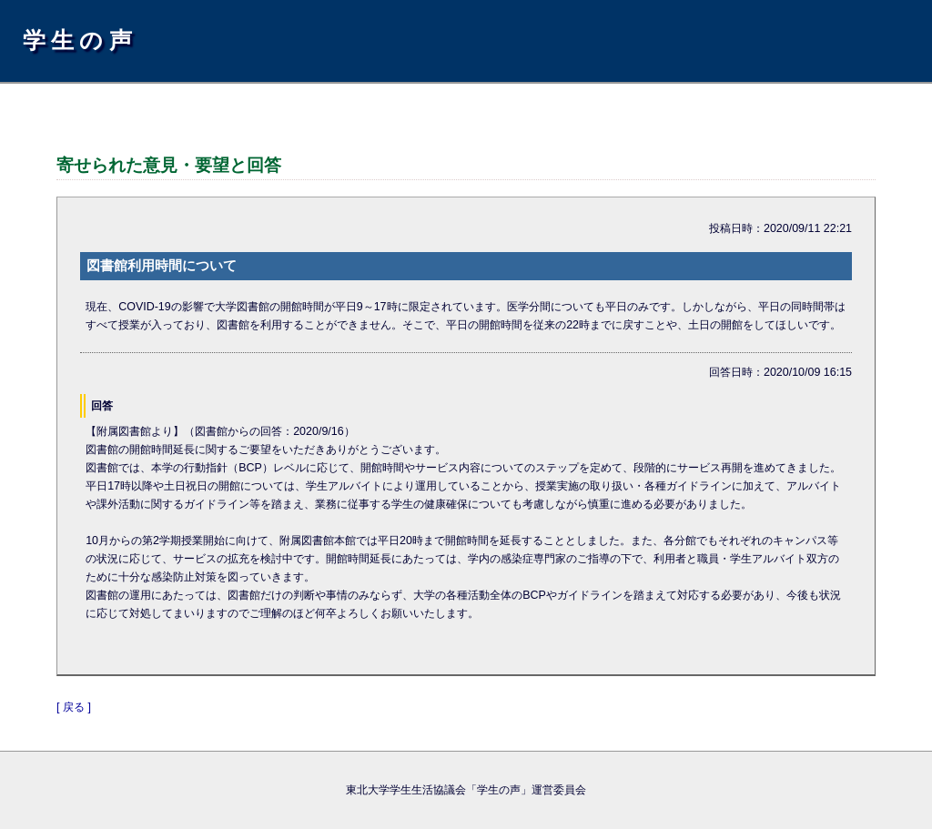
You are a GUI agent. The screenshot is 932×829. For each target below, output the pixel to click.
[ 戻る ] (73, 707)
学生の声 (80, 40)
